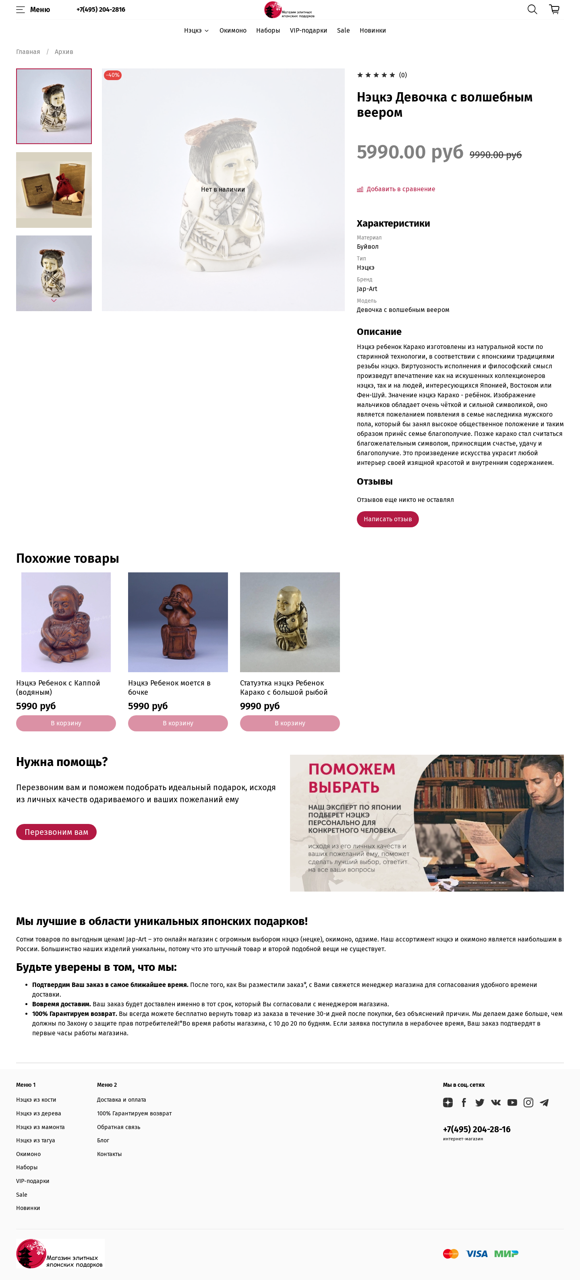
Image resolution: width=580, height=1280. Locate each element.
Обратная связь (118, 1127)
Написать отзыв (388, 519)
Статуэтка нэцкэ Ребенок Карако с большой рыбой (284, 688)
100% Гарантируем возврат (134, 1113)
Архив (64, 52)
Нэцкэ (196, 30)
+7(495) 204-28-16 (477, 1130)
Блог (103, 1140)
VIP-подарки (308, 30)
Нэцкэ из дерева (38, 1113)
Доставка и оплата (121, 1099)
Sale (343, 30)
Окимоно (233, 30)
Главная (28, 52)
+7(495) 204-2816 (101, 9)
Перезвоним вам (56, 832)
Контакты (109, 1154)
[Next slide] (54, 300)
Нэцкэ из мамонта (40, 1127)
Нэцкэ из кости (36, 1099)
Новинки (373, 30)
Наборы (268, 30)
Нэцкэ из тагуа (35, 1140)
